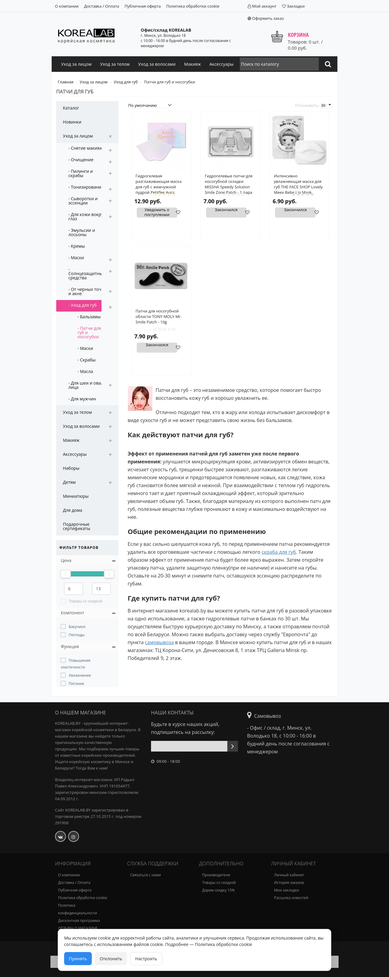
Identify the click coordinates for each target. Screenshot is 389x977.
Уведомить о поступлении (156, 212)
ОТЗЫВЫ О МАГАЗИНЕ (78, 928)
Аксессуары (221, 64)
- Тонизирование (86, 187)
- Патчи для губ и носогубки (89, 332)
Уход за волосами (157, 64)
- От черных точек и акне (87, 291)
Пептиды (76, 634)
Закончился (226, 210)
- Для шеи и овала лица (87, 385)
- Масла (85, 371)
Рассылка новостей (291, 897)
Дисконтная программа (79, 920)
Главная (66, 82)
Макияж (192, 64)
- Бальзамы (89, 316)
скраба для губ (279, 552)
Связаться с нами (145, 875)
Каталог (71, 108)
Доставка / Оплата (101, 6)
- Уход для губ (82, 305)
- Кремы (76, 246)
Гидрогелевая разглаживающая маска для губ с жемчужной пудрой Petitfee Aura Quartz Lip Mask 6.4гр (158, 187)
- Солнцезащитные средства (86, 273)
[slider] (65, 574)
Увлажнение (80, 675)
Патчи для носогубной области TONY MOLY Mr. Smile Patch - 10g (159, 316)
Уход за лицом (76, 64)
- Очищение (80, 159)
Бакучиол (77, 626)
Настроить (146, 958)
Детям (69, 482)
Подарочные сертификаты (76, 526)
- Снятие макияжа (86, 148)
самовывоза (159, 642)
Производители (216, 875)
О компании (67, 6)
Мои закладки (286, 890)
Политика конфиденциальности (77, 909)
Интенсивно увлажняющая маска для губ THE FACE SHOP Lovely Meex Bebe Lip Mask (298, 184)
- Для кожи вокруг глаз (86, 216)
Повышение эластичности (75, 664)
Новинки (72, 122)
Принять (78, 958)
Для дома (72, 510)
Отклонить (111, 958)
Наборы (71, 468)
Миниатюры (76, 496)
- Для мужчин (82, 399)
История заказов (289, 882)
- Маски (76, 257)
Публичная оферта (143, 6)
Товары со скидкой (85, 601)
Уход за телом (114, 64)
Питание (76, 683)
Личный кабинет (289, 875)
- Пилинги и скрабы (80, 173)
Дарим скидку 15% (218, 890)
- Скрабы (86, 360)
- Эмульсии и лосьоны (81, 232)
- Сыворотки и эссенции (83, 201)
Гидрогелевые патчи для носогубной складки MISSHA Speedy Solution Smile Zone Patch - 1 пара (229, 184)
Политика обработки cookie (192, 6)
